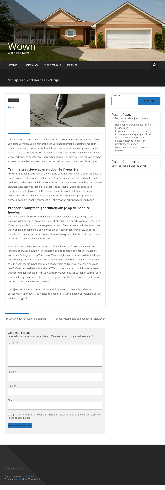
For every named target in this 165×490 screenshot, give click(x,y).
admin (13, 107)
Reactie (13, 343)
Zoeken (115, 95)
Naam (12, 376)
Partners (72, 64)
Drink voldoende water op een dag (25, 318)
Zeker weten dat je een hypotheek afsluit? (80, 318)
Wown (22, 46)
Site (10, 405)
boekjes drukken (60, 293)
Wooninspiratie (52, 64)
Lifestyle (12, 64)
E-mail (12, 390)
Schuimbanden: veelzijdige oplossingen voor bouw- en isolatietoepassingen (130, 141)
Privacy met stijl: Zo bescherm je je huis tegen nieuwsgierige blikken (133, 132)
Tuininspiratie (31, 64)
